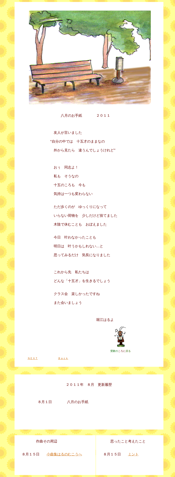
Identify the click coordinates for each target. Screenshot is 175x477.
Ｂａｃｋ (63, 358)
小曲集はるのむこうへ (64, 454)
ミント (133, 454)
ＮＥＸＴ (33, 358)
